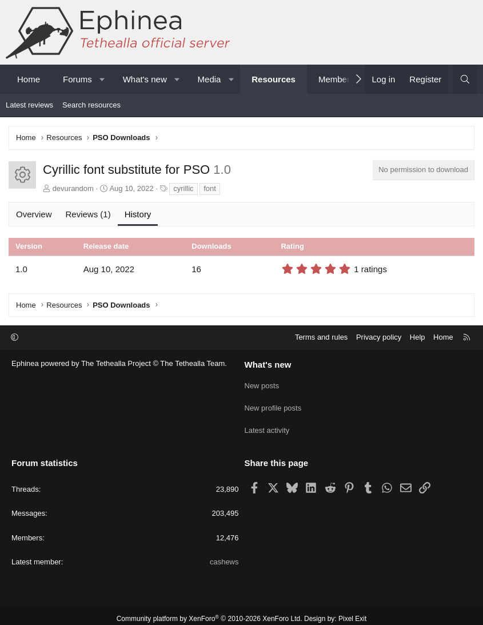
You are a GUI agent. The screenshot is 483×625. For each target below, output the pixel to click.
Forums (77, 79)
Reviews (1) (88, 214)
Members (336, 79)
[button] (102, 79)
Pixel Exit (352, 611)
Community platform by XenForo (209, 611)
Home (28, 79)
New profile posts (273, 404)
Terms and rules (321, 337)
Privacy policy (378, 337)
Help (417, 337)
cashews (224, 554)
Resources (274, 79)
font (209, 188)
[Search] (465, 79)
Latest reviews (29, 105)
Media (209, 79)
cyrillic (183, 188)
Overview (34, 214)
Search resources (91, 105)
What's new (145, 79)
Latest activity (267, 425)
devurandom (73, 188)
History (138, 214)
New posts (262, 384)
